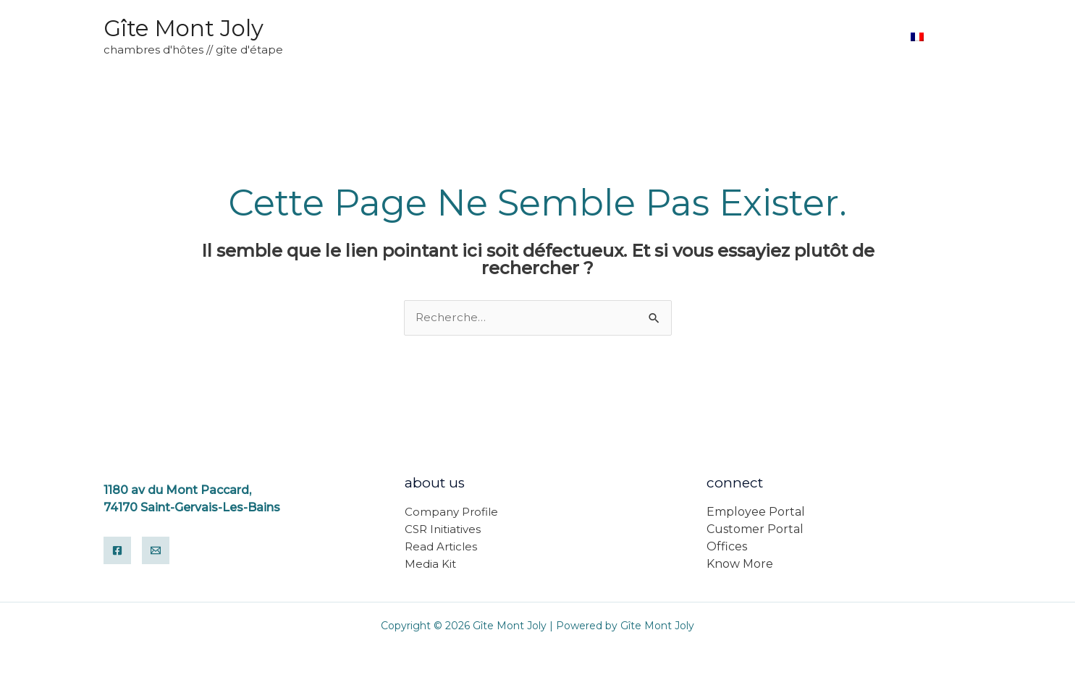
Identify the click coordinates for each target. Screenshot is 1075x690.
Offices (727, 547)
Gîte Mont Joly (184, 28)
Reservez (860, 36)
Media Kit (430, 564)
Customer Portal (755, 530)
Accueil (788, 36)
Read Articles (441, 547)
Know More (740, 564)
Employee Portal (756, 512)
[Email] (155, 551)
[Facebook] (117, 551)
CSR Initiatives (443, 530)
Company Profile (451, 512)
